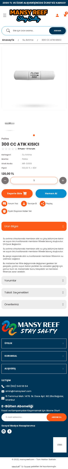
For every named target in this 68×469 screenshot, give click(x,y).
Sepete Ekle (17, 194)
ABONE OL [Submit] (56, 417)
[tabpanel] (9, 123)
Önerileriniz (11, 304)
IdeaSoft (16, 466)
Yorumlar (10, 280)
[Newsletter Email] (34, 417)
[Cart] (65, 15)
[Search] (34, 30)
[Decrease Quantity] (5, 180)
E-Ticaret (26, 466)
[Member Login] (57, 15)
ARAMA (57, 30)
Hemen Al (51, 193)
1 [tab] (34, 135)
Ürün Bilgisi (11, 226)
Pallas (25, 159)
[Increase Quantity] (63, 180)
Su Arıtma (27, 154)
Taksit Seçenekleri (16, 292)
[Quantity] (34, 180)
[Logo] (28, 15)
